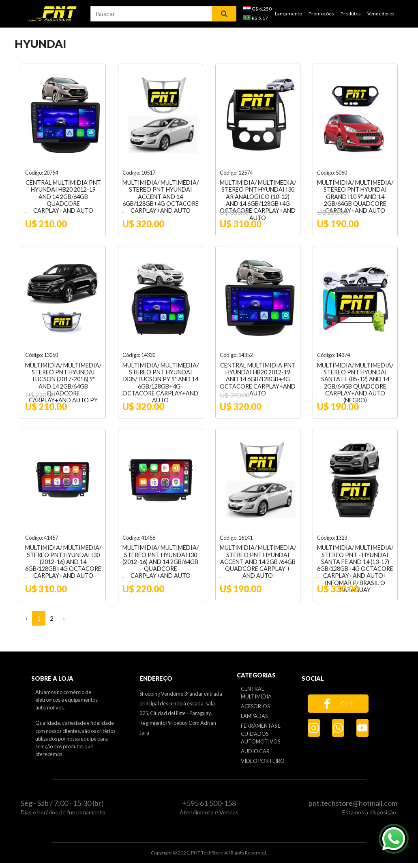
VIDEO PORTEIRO (263, 761)
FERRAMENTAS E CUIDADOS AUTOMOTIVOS (261, 733)
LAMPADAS (254, 716)
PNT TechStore (207, 853)
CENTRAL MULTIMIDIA (256, 693)
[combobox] (151, 13)
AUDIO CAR (255, 751)
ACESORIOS (255, 706)
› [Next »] (64, 618)
